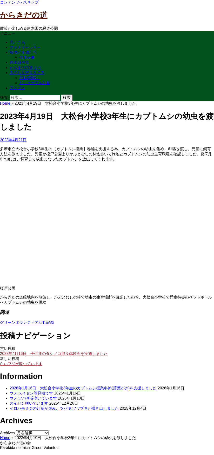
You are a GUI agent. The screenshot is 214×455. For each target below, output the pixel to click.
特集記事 (27, 57)
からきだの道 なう (25, 68)
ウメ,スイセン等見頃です (31, 393)
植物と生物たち (23, 52)
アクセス (17, 88)
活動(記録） (29, 78)
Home (5, 103)
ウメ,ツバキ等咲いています (33, 398)
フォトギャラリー (25, 47)
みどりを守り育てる (27, 73)
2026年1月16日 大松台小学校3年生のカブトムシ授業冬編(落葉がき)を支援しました (83, 388)
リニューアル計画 (34, 83)
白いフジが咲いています (21, 364)
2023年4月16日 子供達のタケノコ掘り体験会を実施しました (53, 354)
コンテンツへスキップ (19, 2)
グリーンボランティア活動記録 (27, 322)
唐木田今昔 (19, 63)
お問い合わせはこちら (19, 452)
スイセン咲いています (29, 403)
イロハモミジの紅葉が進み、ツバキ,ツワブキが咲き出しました (64, 408)
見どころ (17, 42)
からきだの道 (23, 15)
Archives (7, 433)
